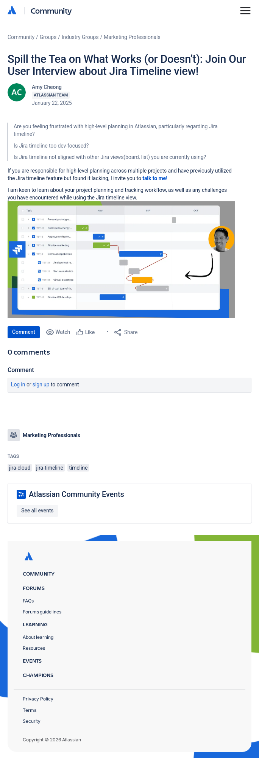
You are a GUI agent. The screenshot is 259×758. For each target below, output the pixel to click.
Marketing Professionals (132, 37)
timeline (78, 468)
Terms (29, 710)
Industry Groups (80, 37)
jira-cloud (19, 468)
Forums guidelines (42, 612)
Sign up (41, 384)
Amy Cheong (47, 87)
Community (51, 10)
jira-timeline (49, 468)
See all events (37, 510)
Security (32, 721)
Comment (23, 332)
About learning (38, 637)
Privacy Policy (38, 699)
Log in (18, 384)
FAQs (28, 601)
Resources (34, 648)
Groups (48, 37)
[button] (121, 259)
